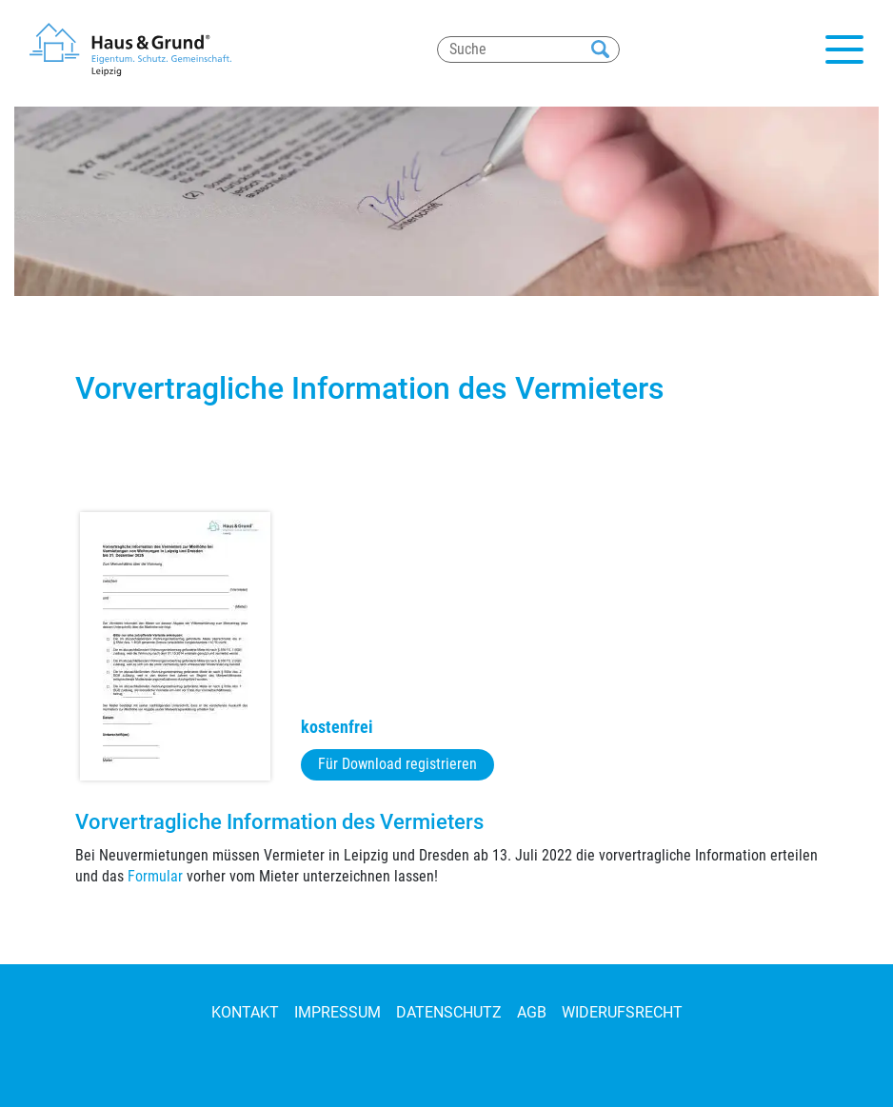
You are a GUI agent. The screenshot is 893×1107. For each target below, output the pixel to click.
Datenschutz (449, 1012)
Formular (155, 876)
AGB (531, 1012)
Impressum (337, 1012)
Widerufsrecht (622, 1012)
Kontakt (245, 1012)
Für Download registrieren (397, 764)
